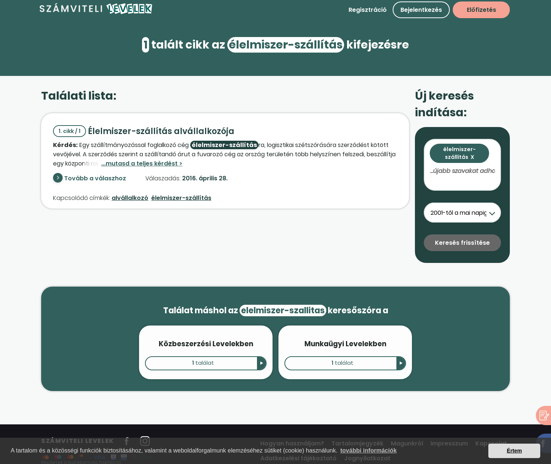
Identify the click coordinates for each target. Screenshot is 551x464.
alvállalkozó (130, 198)
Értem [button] (514, 451)
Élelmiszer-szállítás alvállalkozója (143, 131)
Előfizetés (481, 10)
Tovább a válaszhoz (95, 178)
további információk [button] (368, 450)
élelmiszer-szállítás (181, 198)
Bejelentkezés (421, 10)
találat (203, 363)
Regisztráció (368, 10)
